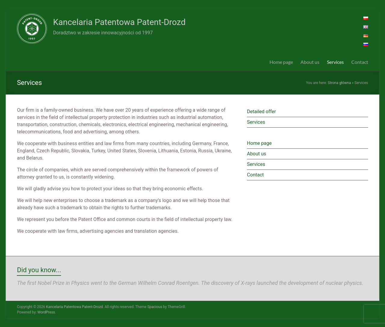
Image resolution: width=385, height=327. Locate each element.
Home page (281, 62)
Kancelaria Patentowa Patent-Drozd (119, 22)
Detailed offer (261, 111)
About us (309, 62)
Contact (359, 62)
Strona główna (339, 83)
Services (335, 62)
